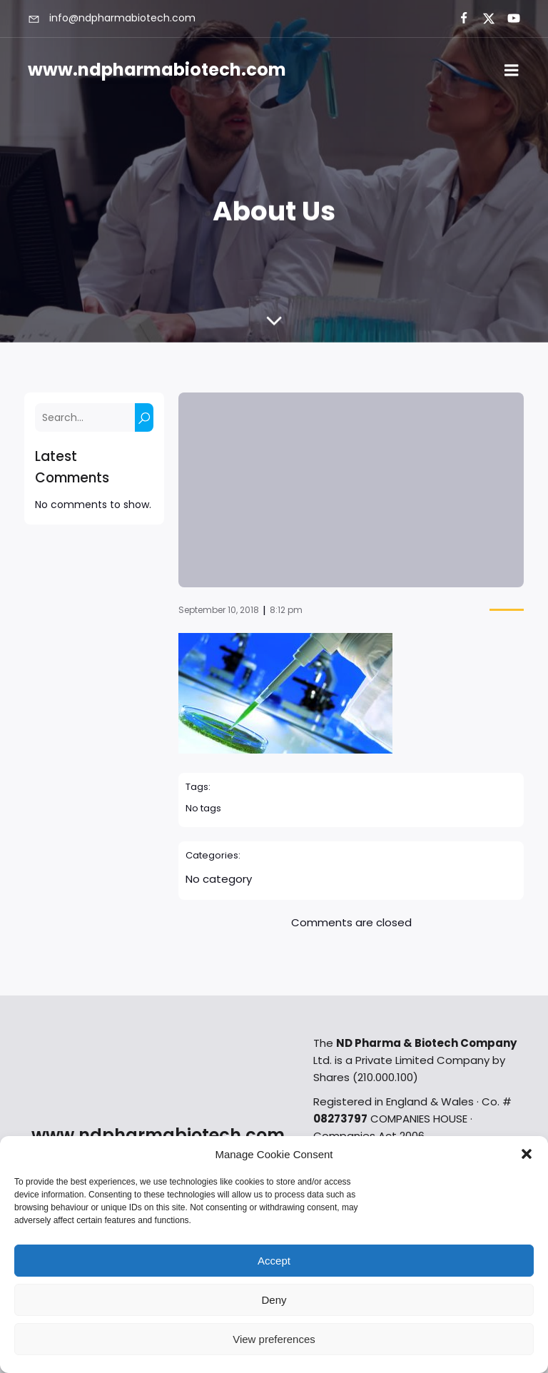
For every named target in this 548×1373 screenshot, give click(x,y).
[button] (526, 1154)
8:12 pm (286, 610)
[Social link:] (457, 18)
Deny (273, 1300)
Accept (274, 1261)
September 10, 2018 (218, 610)
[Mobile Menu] (511, 70)
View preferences (274, 1339)
